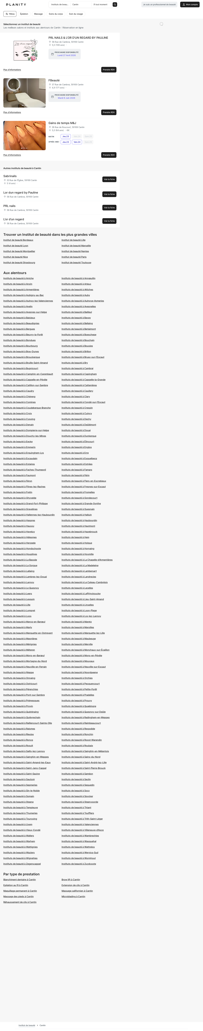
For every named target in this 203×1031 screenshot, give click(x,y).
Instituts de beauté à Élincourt (78, 441)
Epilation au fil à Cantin (15, 885)
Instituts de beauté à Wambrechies (80, 835)
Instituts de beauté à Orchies (77, 678)
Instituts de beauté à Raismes (19, 728)
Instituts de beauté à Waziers (19, 852)
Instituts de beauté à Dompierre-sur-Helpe (26, 430)
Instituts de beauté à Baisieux (19, 317)
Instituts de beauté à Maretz (77, 621)
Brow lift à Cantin (71, 879)
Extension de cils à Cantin (76, 885)
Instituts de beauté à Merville (77, 644)
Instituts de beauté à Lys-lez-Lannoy (81, 616)
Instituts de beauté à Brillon (76, 351)
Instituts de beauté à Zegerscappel (22, 863)
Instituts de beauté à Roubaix (77, 745)
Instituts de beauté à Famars (77, 469)
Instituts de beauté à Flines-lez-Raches (24, 486)
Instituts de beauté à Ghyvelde (19, 497)
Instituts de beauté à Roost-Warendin (82, 740)
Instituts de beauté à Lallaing (18, 571)
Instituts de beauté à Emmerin (19, 447)
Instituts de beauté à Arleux (76, 283)
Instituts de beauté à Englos (77, 447)
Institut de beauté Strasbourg (19, 262)
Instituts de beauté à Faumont (19, 475)
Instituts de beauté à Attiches (77, 289)
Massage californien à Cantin (77, 890)
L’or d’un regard (13, 219)
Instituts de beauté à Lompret (19, 610)
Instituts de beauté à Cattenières (79, 385)
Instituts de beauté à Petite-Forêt (79, 689)
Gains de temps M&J (62, 123)
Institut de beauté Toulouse (76, 262)
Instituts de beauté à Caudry (18, 390)
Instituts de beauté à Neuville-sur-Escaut (84, 666)
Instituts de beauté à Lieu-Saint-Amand (83, 599)
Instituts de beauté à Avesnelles (79, 306)
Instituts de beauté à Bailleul (77, 312)
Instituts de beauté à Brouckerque (21, 357)
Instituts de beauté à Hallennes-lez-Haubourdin (29, 514)
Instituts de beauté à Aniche (18, 278)
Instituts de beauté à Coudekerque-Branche (27, 407)
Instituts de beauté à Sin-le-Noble (21, 790)
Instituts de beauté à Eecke (18, 441)
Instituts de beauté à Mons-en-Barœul (24, 655)
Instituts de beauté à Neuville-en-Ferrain (25, 666)
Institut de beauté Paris (74, 256)
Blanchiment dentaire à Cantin (19, 879)
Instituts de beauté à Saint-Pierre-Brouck (84, 768)
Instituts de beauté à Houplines (20, 554)
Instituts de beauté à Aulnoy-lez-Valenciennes (28, 300)
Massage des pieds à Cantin (18, 896)
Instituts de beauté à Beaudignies (21, 323)
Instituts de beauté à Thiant (76, 807)
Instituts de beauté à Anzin (17, 283)
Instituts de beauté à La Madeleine (80, 565)
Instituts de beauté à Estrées (77, 464)
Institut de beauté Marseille (76, 245)
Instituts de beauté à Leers (17, 593)
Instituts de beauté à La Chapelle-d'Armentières (87, 559)
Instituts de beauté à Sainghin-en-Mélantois (85, 751)
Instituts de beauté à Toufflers (78, 813)
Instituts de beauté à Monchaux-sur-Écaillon (86, 649)
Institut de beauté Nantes (75, 251)
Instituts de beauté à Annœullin (78, 278)
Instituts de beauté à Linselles (78, 604)
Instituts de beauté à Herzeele (19, 542)
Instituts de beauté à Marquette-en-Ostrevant (28, 633)
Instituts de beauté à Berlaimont (79, 329)
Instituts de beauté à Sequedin (78, 785)
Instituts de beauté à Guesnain (78, 509)
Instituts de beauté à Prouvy (77, 700)
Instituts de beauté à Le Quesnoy (21, 588)
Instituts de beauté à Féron (17, 481)
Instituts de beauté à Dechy (76, 419)
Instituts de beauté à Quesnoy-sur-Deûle (84, 711)
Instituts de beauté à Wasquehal (79, 841)
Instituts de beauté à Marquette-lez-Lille (83, 633)
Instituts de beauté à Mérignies (20, 644)
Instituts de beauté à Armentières (21, 289)
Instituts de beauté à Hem (75, 537)
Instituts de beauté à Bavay (76, 317)
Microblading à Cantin (73, 896)
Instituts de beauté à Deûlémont (79, 424)
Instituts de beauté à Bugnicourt (20, 368)
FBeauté (54, 80)
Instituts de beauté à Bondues (19, 340)
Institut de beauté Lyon (15, 245)
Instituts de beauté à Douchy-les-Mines (24, 435)
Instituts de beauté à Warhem (19, 841)
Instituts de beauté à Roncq (18, 740)
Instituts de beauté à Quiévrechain (21, 717)
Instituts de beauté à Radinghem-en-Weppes (86, 717)
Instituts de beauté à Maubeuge (79, 638)
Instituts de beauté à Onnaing (19, 678)
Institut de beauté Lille (73, 240)
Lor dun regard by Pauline (20, 192)
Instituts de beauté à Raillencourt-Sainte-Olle (27, 723)
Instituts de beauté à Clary (76, 396)
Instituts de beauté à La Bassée (20, 559)
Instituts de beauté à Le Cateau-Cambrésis (85, 582)
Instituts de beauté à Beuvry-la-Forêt (23, 334)
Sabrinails (10, 176)
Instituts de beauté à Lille (16, 604)
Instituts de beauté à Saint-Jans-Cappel (24, 768)
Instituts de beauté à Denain (18, 424)
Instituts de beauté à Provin (18, 706)
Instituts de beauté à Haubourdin (79, 520)
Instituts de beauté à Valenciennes (80, 824)
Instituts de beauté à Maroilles (78, 627)
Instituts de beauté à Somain (18, 796)
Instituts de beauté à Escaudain (20, 458)
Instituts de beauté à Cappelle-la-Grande (83, 379)
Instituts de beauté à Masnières (20, 638)
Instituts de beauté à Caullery (77, 390)
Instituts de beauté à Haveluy (19, 531)
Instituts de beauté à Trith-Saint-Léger (82, 818)
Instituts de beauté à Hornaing (78, 548)
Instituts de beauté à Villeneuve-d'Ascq (83, 830)
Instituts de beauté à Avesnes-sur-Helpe (25, 312)
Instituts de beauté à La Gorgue (20, 565)
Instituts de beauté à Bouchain (78, 340)
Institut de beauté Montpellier (19, 251)
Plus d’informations (12, 69)
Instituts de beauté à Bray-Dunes (21, 351)
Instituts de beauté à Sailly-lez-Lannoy (24, 751)
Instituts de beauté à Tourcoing (20, 818)
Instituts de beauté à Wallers (18, 835)
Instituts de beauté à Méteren (19, 649)
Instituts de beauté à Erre (75, 452)
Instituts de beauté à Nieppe (18, 672)
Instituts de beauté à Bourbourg (20, 345)
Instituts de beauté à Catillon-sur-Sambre (25, 385)
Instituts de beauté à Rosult (18, 745)
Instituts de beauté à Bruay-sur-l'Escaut (83, 357)
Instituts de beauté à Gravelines (20, 509)
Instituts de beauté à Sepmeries (20, 785)
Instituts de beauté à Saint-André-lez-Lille (84, 762)
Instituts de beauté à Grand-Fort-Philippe (25, 503)
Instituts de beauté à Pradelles (78, 694)
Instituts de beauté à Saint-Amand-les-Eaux (27, 762)
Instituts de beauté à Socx (76, 790)
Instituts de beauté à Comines (19, 402)
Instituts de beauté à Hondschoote (22, 548)
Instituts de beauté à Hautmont (78, 526)
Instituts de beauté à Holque (77, 542)
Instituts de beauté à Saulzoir (19, 779)
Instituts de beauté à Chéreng (19, 396)
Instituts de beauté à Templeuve (20, 807)
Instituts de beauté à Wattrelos (78, 846)
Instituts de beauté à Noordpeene (80, 672)
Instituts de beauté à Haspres (19, 520)
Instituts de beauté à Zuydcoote (79, 863)
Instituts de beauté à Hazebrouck (79, 531)
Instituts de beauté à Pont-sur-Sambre (24, 694)
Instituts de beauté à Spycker (77, 796)
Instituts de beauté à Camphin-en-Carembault (28, 374)
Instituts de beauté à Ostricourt (20, 683)
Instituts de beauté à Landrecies (79, 576)
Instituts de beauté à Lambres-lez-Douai (25, 576)
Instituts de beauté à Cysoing (19, 419)
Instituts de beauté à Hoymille (78, 554)
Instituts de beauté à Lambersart (79, 571)
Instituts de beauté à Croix (17, 413)
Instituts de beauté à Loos (17, 616)
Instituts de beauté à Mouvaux (78, 661)
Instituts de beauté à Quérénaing (21, 711)
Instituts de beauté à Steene (18, 801)
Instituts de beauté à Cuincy (77, 413)
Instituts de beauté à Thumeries (20, 813)
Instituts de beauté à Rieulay (18, 734)
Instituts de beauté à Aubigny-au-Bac (23, 295)
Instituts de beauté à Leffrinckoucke (81, 593)
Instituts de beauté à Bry (75, 362)
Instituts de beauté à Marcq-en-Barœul (24, 621)
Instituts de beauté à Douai (76, 430)
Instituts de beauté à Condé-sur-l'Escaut (83, 402)
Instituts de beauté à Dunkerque (79, 435)
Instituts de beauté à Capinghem (79, 374)
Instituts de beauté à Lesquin (19, 599)
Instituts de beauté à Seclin (76, 779)
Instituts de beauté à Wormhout (79, 858)
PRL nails (9, 206)
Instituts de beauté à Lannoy (18, 582)
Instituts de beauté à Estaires (19, 464)
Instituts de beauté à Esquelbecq (79, 458)
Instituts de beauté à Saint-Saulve (21, 773)
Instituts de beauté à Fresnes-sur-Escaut (84, 486)
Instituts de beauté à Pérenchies (20, 689)
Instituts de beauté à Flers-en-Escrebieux (84, 481)
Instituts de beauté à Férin (76, 475)
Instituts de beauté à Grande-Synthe (81, 503)
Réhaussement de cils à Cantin (20, 902)
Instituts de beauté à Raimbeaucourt (81, 723)
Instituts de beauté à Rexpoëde (78, 728)
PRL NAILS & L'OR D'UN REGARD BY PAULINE (78, 37)
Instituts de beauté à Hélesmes (20, 537)
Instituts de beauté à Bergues (19, 329)
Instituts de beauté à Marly (17, 627)
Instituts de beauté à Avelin (18, 306)
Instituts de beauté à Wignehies (20, 858)
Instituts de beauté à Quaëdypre (79, 706)
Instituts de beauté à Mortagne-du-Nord (25, 661)
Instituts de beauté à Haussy (18, 526)
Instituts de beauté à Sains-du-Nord (81, 756)
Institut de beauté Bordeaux (18, 240)
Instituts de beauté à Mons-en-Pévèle (82, 655)
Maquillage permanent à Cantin (20, 890)
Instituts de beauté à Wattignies (20, 846)
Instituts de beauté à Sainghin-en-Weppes (26, 756)
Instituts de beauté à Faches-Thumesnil (24, 469)
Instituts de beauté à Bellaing (77, 323)
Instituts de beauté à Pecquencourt (81, 683)
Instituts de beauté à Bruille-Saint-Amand (25, 362)
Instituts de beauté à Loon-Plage (79, 610)
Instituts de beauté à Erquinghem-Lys (23, 452)
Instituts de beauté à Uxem (17, 824)
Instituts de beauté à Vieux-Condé (21, 830)
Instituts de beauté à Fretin (17, 492)
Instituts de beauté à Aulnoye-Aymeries (83, 300)
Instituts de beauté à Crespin (77, 407)
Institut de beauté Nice (15, 256)
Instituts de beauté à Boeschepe (79, 334)
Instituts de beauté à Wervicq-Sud (80, 852)
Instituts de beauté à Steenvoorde (80, 801)
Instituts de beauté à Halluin (77, 514)
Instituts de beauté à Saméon (77, 773)
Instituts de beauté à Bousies (77, 345)
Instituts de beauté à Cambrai (77, 368)
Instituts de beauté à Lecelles (77, 588)
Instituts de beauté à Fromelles (78, 492)
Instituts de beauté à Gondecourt (79, 497)
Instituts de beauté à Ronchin (77, 734)
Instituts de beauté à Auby (76, 295)
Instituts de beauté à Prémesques (21, 700)
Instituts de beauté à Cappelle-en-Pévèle (25, 379)
